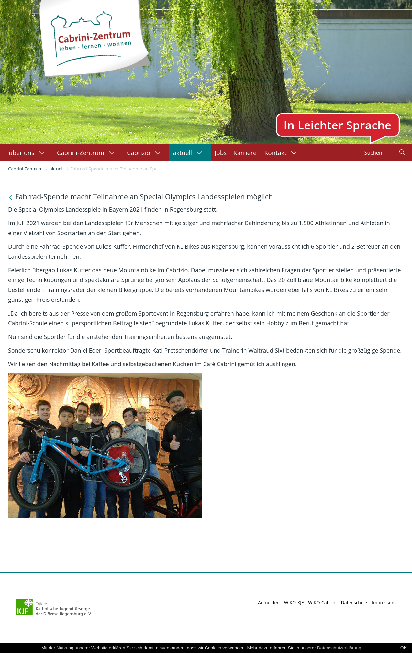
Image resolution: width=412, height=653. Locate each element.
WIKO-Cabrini (322, 602)
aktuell (57, 169)
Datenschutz (354, 602)
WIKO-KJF (294, 602)
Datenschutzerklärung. (339, 647)
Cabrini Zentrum (25, 169)
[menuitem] (29, 152)
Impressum (384, 602)
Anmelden (269, 602)
